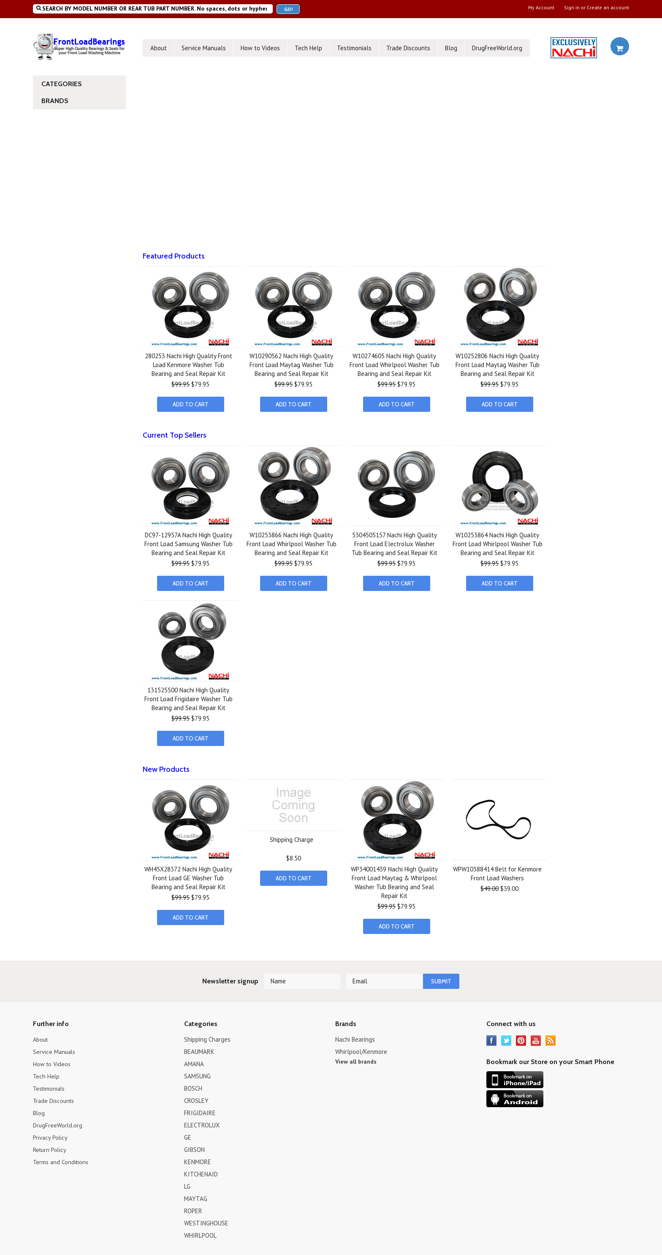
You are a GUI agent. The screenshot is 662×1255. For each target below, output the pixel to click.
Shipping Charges (207, 1036)
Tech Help (308, 48)
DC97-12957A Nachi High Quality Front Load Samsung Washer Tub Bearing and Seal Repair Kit (188, 543)
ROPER (193, 1207)
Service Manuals (204, 48)
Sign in (572, 8)
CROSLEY (196, 1097)
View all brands (356, 1058)
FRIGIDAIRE (200, 1109)
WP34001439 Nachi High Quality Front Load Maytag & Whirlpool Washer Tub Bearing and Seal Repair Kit (394, 880)
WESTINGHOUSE (206, 1219)
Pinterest (521, 1037)
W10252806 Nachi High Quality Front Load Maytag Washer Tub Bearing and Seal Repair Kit (498, 365)
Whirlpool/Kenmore (361, 1048)
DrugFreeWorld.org (497, 48)
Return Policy (50, 1146)
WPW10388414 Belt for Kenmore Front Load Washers (497, 871)
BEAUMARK (199, 1048)
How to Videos (260, 48)
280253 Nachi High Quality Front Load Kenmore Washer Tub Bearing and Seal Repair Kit (188, 365)
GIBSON (194, 1146)
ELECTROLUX (202, 1121)
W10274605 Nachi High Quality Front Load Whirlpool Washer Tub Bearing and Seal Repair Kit (395, 365)
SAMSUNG (197, 1072)
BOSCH (193, 1085)
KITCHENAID (201, 1170)
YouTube (536, 1037)
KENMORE (197, 1158)
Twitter (506, 1037)
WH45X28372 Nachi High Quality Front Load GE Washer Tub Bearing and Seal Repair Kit (188, 875)
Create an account (608, 8)
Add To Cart (191, 404)
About (158, 48)
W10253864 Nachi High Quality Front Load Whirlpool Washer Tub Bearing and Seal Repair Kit (498, 543)
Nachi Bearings (355, 1036)
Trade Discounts (408, 48)
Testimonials (354, 48)
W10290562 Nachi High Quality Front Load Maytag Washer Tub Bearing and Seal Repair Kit (292, 365)
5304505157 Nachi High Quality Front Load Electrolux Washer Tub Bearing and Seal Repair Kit (394, 543)
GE (187, 1134)
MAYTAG (195, 1195)
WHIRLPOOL (200, 1232)
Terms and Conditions (62, 1158)
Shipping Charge (291, 837)
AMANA (194, 1060)
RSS (550, 1037)
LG (187, 1183)
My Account (541, 8)
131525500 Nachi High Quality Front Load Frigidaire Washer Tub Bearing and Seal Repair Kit (188, 697)
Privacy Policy (50, 1134)
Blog (451, 48)
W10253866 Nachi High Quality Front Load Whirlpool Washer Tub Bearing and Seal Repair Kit (291, 543)
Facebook (491, 1037)
